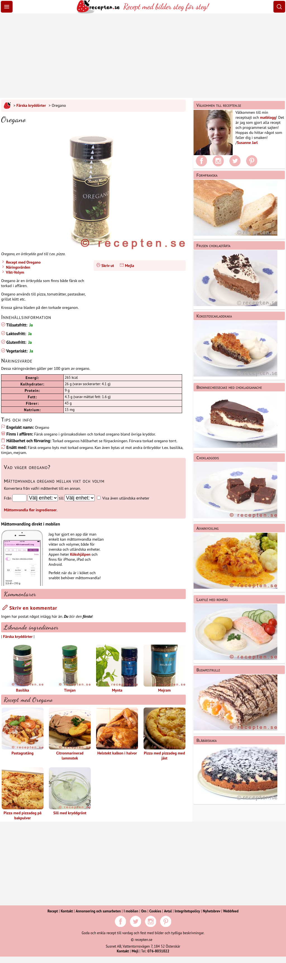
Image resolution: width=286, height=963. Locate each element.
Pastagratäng (23, 732)
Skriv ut (107, 265)
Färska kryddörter (31, 105)
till (61, 498)
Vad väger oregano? (27, 467)
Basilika (23, 669)
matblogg (268, 117)
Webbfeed (231, 911)
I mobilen (131, 911)
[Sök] (279, 7)
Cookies (155, 911)
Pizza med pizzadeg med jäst (164, 734)
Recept (52, 911)
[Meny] (7, 7)
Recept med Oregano (22, 262)
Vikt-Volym (14, 272)
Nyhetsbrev (211, 911)
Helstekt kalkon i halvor (117, 732)
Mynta (117, 669)
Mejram (164, 669)
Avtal (168, 911)
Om (143, 911)
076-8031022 (158, 951)
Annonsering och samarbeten (98, 911)
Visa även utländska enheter (125, 498)
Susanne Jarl (247, 142)
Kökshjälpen (80, 554)
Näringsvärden (17, 267)
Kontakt (67, 911)
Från (7, 498)
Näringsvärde (16, 360)
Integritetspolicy (187, 911)
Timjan (70, 669)
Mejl (135, 951)
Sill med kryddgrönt (70, 791)
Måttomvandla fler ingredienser (30, 509)
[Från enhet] (43, 497)
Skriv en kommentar (30, 608)
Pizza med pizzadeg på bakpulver (23, 793)
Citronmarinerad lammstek (70, 734)
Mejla (129, 265)
